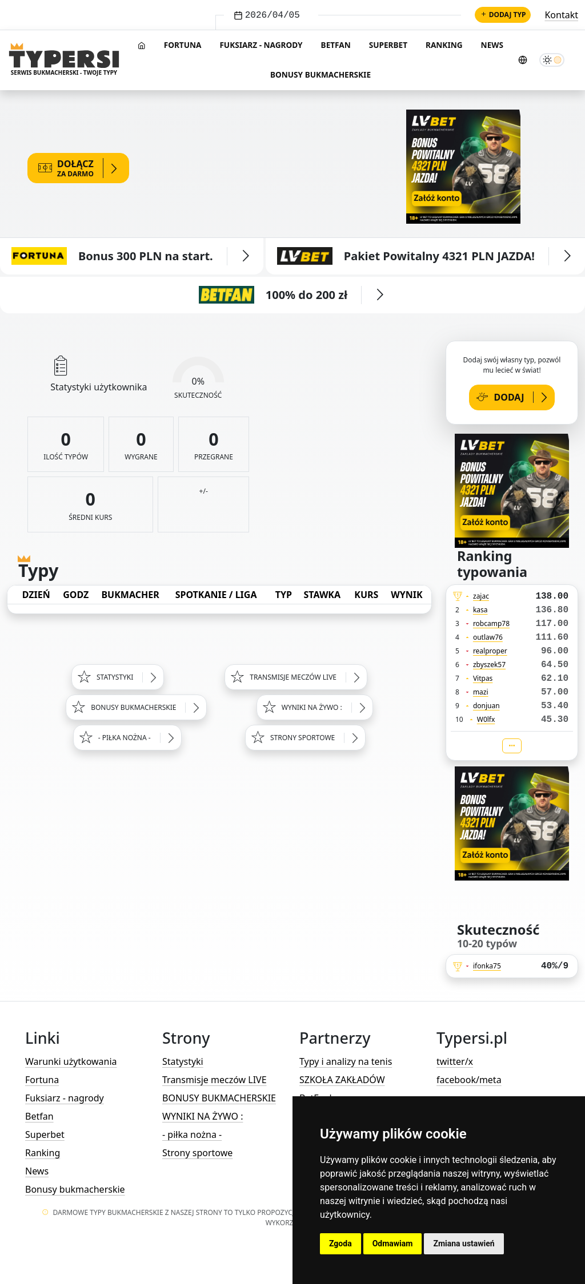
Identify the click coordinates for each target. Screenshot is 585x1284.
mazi (480, 692)
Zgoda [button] (340, 1243)
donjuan (486, 705)
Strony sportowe (197, 1152)
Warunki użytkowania (71, 1061)
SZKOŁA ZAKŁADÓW (342, 1079)
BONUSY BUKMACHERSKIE (219, 1098)
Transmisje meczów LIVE (214, 1079)
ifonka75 (487, 966)
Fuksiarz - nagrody (260, 44)
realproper (490, 651)
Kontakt (561, 15)
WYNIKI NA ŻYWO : (202, 1116)
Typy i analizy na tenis (345, 1061)
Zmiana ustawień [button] (463, 1243)
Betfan (336, 44)
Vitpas (483, 678)
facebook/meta (469, 1079)
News (492, 44)
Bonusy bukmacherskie (320, 74)
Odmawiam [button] (392, 1243)
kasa (480, 610)
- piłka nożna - (192, 1134)
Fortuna (183, 44)
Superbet (388, 44)
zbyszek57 (489, 664)
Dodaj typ (503, 14)
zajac (481, 596)
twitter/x (454, 1061)
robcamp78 (491, 623)
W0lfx (486, 719)
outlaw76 (488, 637)
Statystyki (182, 1061)
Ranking (444, 44)
